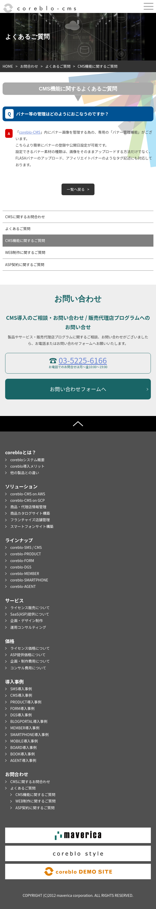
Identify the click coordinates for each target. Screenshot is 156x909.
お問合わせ (29, 66)
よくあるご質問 (58, 66)
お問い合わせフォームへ (78, 389)
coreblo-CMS (29, 132)
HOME (8, 66)
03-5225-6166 (83, 360)
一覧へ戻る (76, 189)
